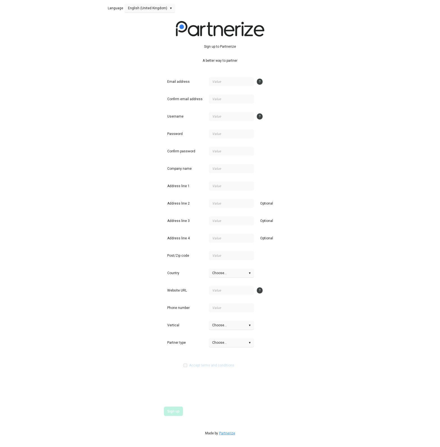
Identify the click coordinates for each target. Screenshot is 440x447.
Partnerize (227, 433)
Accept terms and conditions (211, 365)
